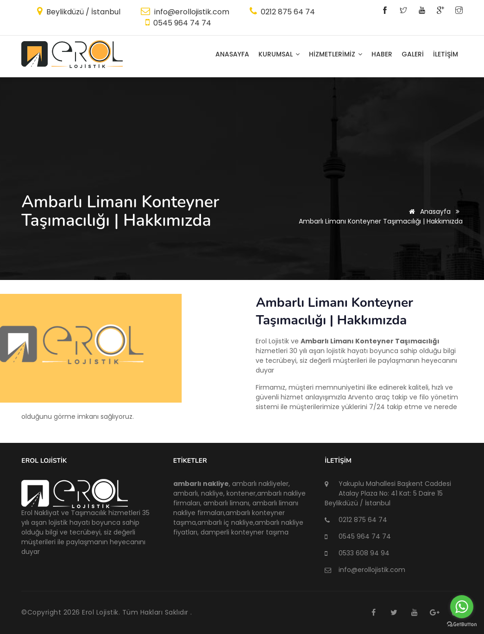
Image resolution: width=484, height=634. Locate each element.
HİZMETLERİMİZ (335, 54)
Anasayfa (232, 54)
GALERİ (413, 54)
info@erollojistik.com (190, 11)
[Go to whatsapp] (461, 606)
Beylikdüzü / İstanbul (82, 11)
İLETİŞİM (445, 54)
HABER (381, 54)
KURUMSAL (279, 54)
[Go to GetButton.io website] (462, 625)
